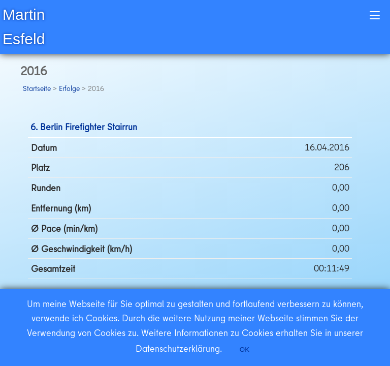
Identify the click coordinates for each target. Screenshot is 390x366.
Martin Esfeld (24, 26)
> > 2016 (63, 88)
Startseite (37, 88)
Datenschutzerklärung (178, 348)
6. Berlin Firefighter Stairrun (83, 126)
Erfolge (69, 88)
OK (244, 349)
